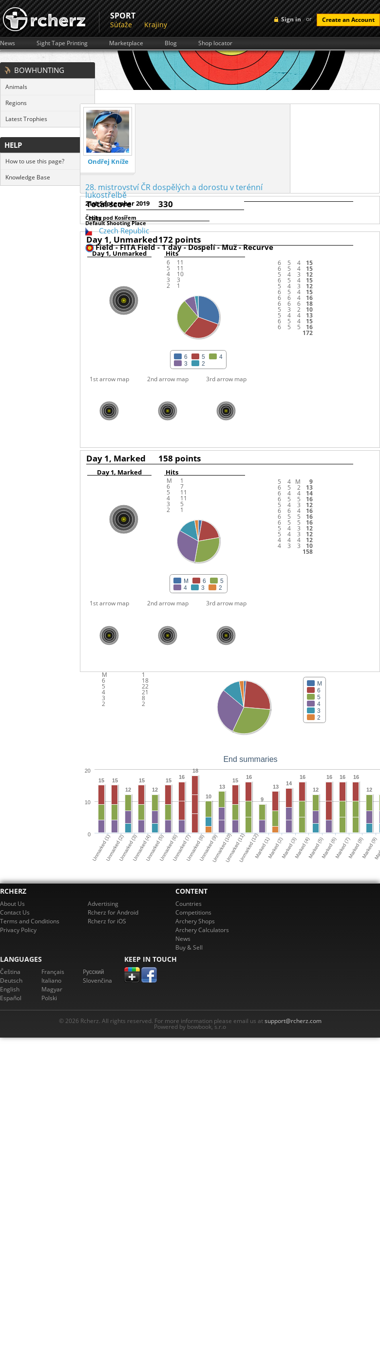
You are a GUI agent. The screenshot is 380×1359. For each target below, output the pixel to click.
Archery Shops (195, 921)
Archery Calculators (202, 930)
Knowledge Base (27, 177)
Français (52, 972)
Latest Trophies (26, 119)
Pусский (93, 972)
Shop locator (215, 43)
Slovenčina (97, 980)
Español (10, 998)
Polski (49, 998)
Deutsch (11, 980)
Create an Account (348, 20)
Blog (171, 43)
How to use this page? (34, 161)
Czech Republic (124, 230)
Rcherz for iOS (107, 921)
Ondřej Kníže (108, 162)
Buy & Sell (189, 947)
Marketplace (126, 43)
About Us (12, 904)
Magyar (51, 989)
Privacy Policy (18, 930)
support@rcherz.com (293, 1021)
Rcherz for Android (113, 912)
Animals (16, 87)
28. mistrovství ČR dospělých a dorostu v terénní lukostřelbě (174, 191)
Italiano (51, 980)
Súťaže (121, 24)
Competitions (193, 912)
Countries (188, 904)
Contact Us (15, 912)
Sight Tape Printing (62, 43)
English (9, 989)
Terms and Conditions (29, 921)
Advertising (103, 904)
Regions (16, 103)
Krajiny (155, 24)
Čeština (10, 972)
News (7, 43)
